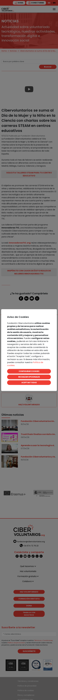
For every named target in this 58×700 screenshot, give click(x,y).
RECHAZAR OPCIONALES (29, 377)
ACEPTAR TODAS (29, 382)
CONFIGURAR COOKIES (29, 371)
